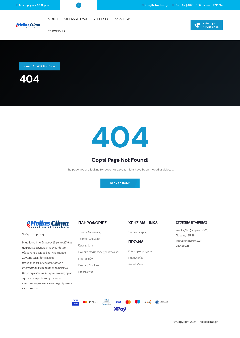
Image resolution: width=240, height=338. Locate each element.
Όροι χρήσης (85, 246)
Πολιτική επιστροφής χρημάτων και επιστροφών (98, 255)
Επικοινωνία (85, 272)
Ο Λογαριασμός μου (140, 251)
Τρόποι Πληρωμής (89, 239)
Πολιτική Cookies (88, 266)
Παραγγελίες (135, 258)
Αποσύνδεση (136, 265)
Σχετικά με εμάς (137, 232)
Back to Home (120, 183)
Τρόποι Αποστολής (89, 232)
